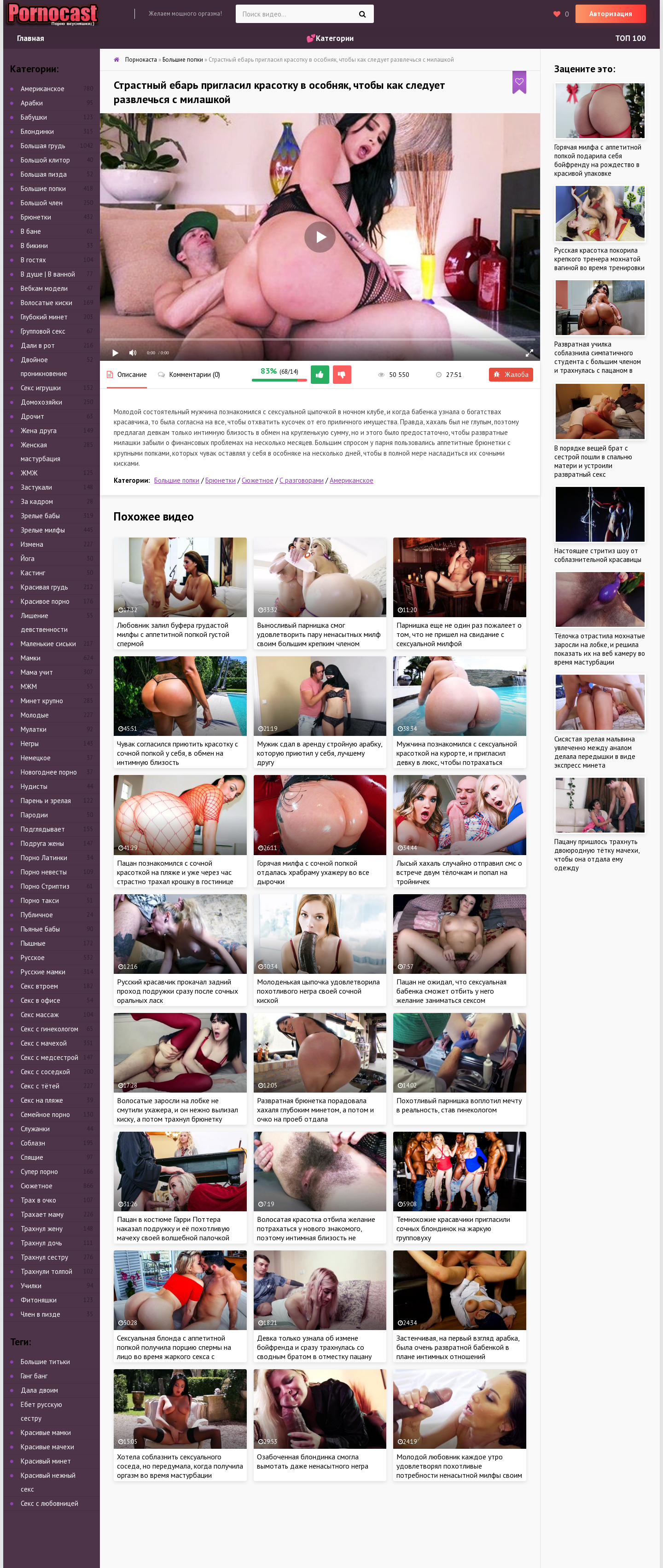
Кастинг (33, 572)
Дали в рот (38, 345)
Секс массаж (39, 1014)
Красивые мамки (46, 1432)
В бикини (34, 245)
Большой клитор (45, 160)
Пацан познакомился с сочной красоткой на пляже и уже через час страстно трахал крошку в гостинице (175, 872)
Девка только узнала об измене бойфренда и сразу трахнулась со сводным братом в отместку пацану (314, 1347)
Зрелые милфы (43, 530)
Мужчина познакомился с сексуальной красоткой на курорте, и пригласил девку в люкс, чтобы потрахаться (456, 753)
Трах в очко (38, 1200)
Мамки (31, 658)
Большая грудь (43, 145)
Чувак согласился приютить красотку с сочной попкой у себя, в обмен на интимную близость (177, 753)
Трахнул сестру (44, 1257)
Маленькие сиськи (48, 643)
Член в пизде (40, 1314)
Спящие (32, 1157)
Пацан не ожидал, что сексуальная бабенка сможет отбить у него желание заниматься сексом (451, 991)
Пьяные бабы (40, 929)
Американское (351, 480)
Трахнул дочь (41, 1242)
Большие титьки (45, 1361)
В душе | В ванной (48, 274)
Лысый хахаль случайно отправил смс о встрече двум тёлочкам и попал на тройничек (459, 872)
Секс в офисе (40, 1000)
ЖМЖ (29, 473)
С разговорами (301, 480)
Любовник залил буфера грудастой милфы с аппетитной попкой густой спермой (173, 634)
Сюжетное (257, 480)
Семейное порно (45, 1114)
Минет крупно (42, 700)
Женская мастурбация (40, 451)
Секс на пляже (42, 1100)
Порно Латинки (44, 857)
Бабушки (34, 117)
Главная (30, 38)
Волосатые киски (46, 302)
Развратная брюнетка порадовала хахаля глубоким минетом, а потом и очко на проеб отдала (315, 1109)
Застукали (36, 487)
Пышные (33, 943)
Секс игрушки (41, 387)
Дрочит (32, 416)
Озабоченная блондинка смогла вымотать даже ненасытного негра (312, 1461)
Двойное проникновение (44, 366)
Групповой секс (43, 331)
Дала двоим (39, 1390)
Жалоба (511, 374)
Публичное (37, 914)
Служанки (35, 1128)
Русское (33, 957)
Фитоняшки (39, 1300)
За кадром (37, 501)
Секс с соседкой (45, 1071)
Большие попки (176, 480)
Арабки (32, 102)
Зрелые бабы (40, 515)
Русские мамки (43, 971)
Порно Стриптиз (45, 886)
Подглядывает (43, 829)
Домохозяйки (41, 402)
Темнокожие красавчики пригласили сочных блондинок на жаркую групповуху (453, 1228)
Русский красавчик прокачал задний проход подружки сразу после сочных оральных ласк (177, 991)
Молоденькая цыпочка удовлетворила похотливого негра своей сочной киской (318, 991)
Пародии (34, 814)
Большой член (42, 202)
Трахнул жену (42, 1228)
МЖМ (29, 686)
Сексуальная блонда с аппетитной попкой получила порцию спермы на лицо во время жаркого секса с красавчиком (174, 1351)
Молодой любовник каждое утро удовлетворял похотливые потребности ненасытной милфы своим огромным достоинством (459, 1470)
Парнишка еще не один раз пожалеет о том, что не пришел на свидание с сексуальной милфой (459, 634)
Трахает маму (42, 1214)
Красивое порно (45, 601)
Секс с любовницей (49, 1503)
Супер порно (39, 1171)
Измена (32, 544)
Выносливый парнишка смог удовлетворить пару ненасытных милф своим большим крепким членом (319, 634)
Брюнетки (220, 480)
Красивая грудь (44, 587)
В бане (31, 231)
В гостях (33, 259)
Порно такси (40, 900)
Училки (31, 1285)
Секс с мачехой (44, 1043)
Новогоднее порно (49, 772)
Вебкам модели (44, 288)
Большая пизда (44, 174)
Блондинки (37, 131)
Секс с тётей (40, 1086)
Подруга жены (42, 843)
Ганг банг (34, 1375)
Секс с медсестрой (49, 1057)
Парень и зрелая (46, 800)
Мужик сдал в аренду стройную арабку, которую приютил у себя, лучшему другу (319, 753)
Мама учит (37, 672)
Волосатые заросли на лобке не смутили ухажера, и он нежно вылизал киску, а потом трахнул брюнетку (177, 1109)
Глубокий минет (44, 316)
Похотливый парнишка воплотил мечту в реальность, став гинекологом (459, 1105)
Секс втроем (39, 986)
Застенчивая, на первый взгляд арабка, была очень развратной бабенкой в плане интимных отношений (457, 1347)
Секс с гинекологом (49, 1028)
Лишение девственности (44, 622)
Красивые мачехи (47, 1446)
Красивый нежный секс (48, 1482)
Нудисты (34, 786)
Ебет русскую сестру (41, 1411)
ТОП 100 (630, 38)
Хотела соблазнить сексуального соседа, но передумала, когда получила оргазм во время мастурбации (180, 1466)
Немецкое (36, 757)
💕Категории (330, 38)
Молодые (35, 715)
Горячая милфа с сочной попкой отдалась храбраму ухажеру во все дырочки (313, 872)
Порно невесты (44, 872)
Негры (30, 743)
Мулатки (34, 729)
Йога (28, 558)
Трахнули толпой (46, 1271)
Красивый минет (46, 1461)
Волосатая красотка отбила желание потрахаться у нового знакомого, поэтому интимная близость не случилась (316, 1233)
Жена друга (39, 430)
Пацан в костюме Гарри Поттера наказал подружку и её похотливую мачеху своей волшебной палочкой (173, 1228)
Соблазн (33, 1143)
